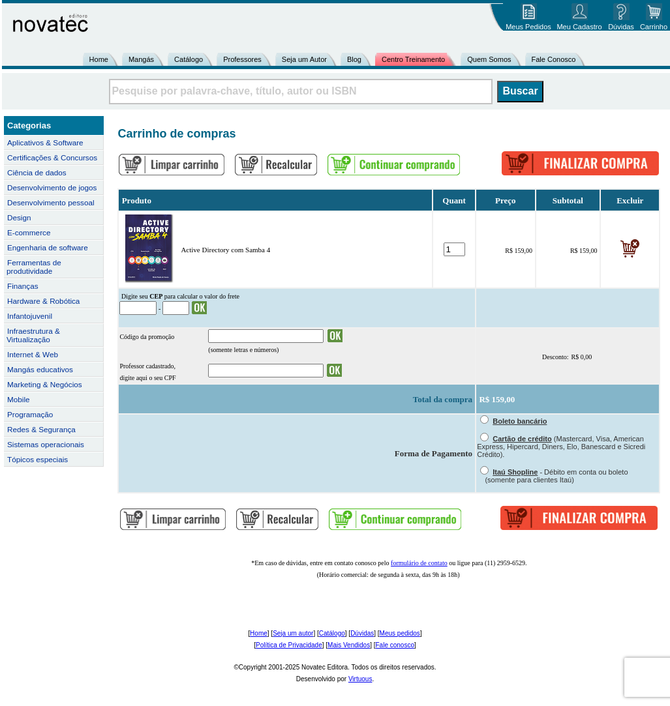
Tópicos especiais (37, 459)
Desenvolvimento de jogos (52, 187)
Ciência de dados (37, 172)
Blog (354, 59)
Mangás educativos (40, 369)
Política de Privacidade (289, 645)
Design (19, 217)
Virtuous (360, 679)
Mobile (18, 399)
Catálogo (188, 59)
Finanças (22, 286)
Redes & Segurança (41, 429)
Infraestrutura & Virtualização (33, 335)
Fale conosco (394, 645)
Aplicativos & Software (45, 142)
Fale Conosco (554, 59)
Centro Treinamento (413, 59)
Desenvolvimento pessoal (51, 202)
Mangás (141, 59)
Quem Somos (489, 59)
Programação (30, 414)
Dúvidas (362, 633)
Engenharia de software (47, 247)
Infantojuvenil (29, 316)
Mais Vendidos (348, 645)
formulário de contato (419, 562)
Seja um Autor (304, 59)
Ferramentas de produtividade (34, 266)
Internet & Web (32, 354)
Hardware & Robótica (43, 301)
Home (98, 59)
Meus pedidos (400, 633)
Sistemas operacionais (45, 444)
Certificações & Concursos (52, 157)
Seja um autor (293, 633)
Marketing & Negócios (44, 384)
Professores (242, 59)
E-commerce (28, 232)
